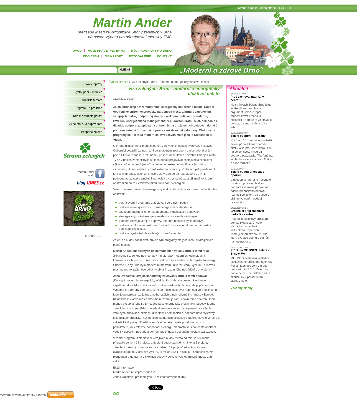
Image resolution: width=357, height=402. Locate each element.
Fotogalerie (140, 56)
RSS (282, 8)
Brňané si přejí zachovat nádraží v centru (247, 212)
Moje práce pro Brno (106, 50)
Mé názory (114, 56)
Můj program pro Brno (151, 50)
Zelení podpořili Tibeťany (248, 135)
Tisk (289, 8)
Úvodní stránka (118, 81)
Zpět (116, 393)
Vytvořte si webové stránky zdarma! (23, 395)
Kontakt (164, 56)
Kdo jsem (91, 56)
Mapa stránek (268, 8)
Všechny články (241, 288)
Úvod (77, 50)
